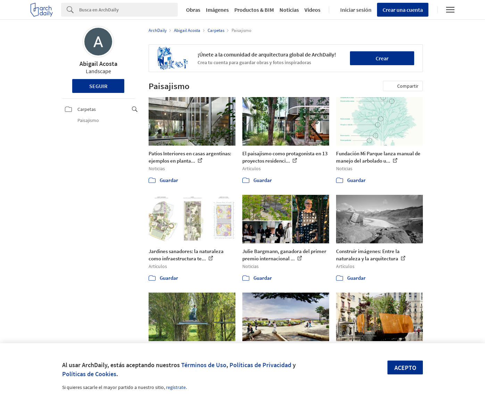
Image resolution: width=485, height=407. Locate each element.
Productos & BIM (254, 9)
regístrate (176, 387)
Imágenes (217, 9)
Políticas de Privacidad (260, 365)
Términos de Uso (203, 365)
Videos (312, 9)
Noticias (289, 9)
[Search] (128, 10)
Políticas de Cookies (89, 374)
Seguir (98, 86)
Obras (193, 9)
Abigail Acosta (98, 64)
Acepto (405, 368)
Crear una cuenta (403, 9)
